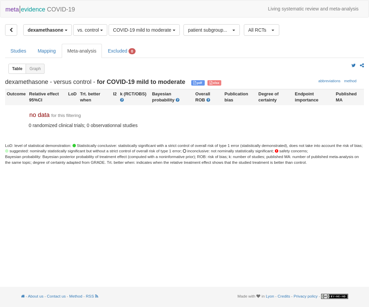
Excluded (122, 51)
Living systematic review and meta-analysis (313, 8)
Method (75, 296)
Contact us (56, 296)
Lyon (270, 296)
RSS (92, 296)
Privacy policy (305, 296)
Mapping (47, 51)
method (350, 81)
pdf (198, 83)
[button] (211, 30)
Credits (284, 296)
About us (36, 296)
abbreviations (329, 81)
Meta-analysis (81, 51)
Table (17, 68)
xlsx (214, 83)
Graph (34, 68)
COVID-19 (40, 8)
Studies (18, 51)
